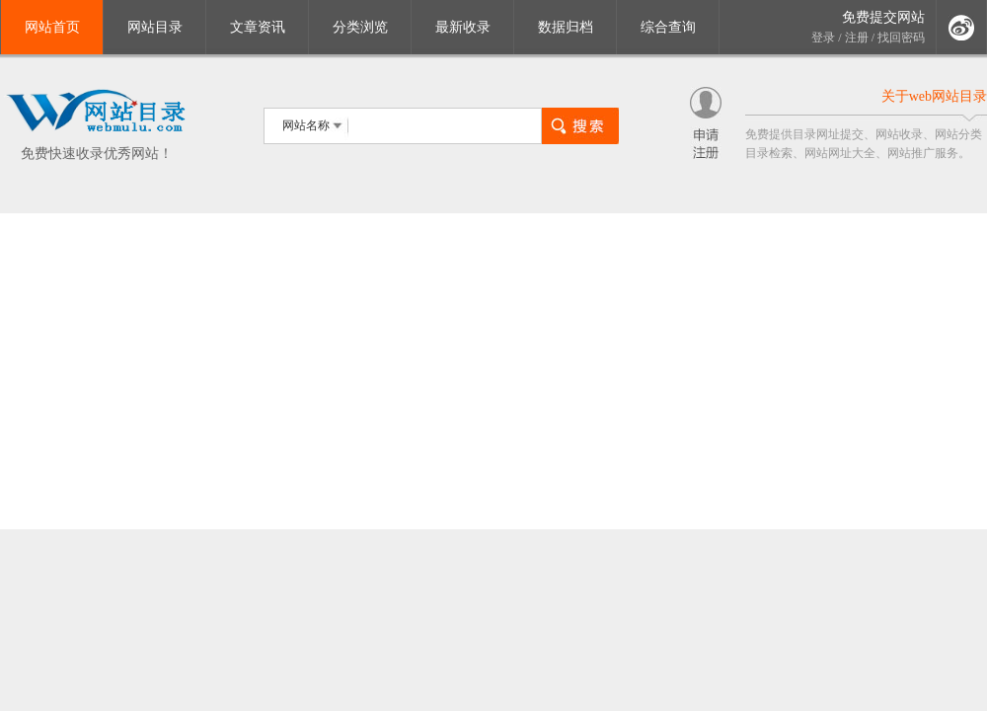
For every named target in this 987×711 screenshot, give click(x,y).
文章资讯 (257, 27)
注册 (857, 37)
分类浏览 (360, 27)
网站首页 (52, 27)
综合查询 (668, 27)
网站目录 (155, 27)
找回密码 (901, 37)
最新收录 (463, 27)
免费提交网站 (883, 17)
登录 (823, 37)
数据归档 (565, 27)
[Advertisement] (493, 371)
